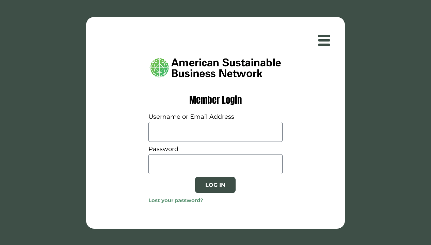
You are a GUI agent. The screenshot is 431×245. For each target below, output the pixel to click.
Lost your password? (175, 200)
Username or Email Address (191, 116)
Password (163, 149)
